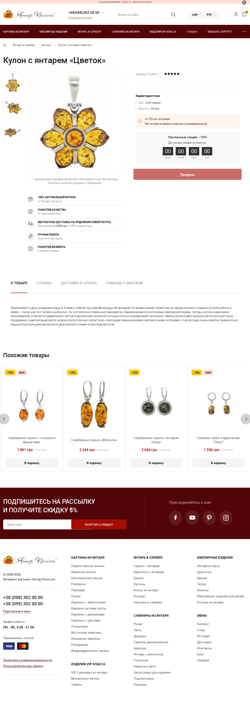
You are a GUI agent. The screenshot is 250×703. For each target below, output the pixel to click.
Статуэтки (141, 660)
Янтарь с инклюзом (148, 654)
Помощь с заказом (124, 282)
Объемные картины (85, 638)
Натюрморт (79, 644)
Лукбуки (203, 660)
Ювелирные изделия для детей (220, 596)
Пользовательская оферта (23, 666)
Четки (201, 584)
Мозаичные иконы (85, 678)
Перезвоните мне (80, 17)
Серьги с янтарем (147, 566)
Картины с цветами (85, 620)
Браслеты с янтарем (149, 572)
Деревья (140, 636)
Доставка (204, 642)
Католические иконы (87, 578)
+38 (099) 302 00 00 (23, 604)
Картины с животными (88, 602)
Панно (76, 596)
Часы (138, 630)
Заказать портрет (219, 31)
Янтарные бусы (208, 566)
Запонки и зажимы (148, 602)
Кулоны (46, 45)
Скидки (192, 31)
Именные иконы (83, 572)
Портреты (78, 584)
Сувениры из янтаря (125, 31)
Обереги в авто (145, 666)
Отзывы (44, 282)
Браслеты (204, 572)
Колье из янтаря (146, 590)
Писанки (140, 684)
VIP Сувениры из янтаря (89, 672)
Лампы (76, 684)
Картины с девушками (87, 614)
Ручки (138, 624)
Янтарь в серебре (89, 31)
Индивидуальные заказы (90, 650)
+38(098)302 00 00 (83, 12)
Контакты (204, 648)
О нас (201, 630)
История (203, 636)
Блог (200, 654)
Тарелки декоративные (151, 642)
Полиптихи (79, 626)
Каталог (203, 624)
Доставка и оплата (79, 282)
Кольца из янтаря (210, 602)
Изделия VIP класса (163, 31)
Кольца (139, 596)
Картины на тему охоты (88, 608)
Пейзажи (78, 590)
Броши (138, 578)
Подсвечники (144, 678)
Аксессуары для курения (152, 672)
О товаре (19, 282)
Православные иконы (87, 566)
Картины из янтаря (16, 31)
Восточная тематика (86, 632)
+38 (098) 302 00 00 (23, 597)
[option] (12, 82)
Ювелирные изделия (53, 31)
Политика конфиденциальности (27, 660)
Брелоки (140, 648)
